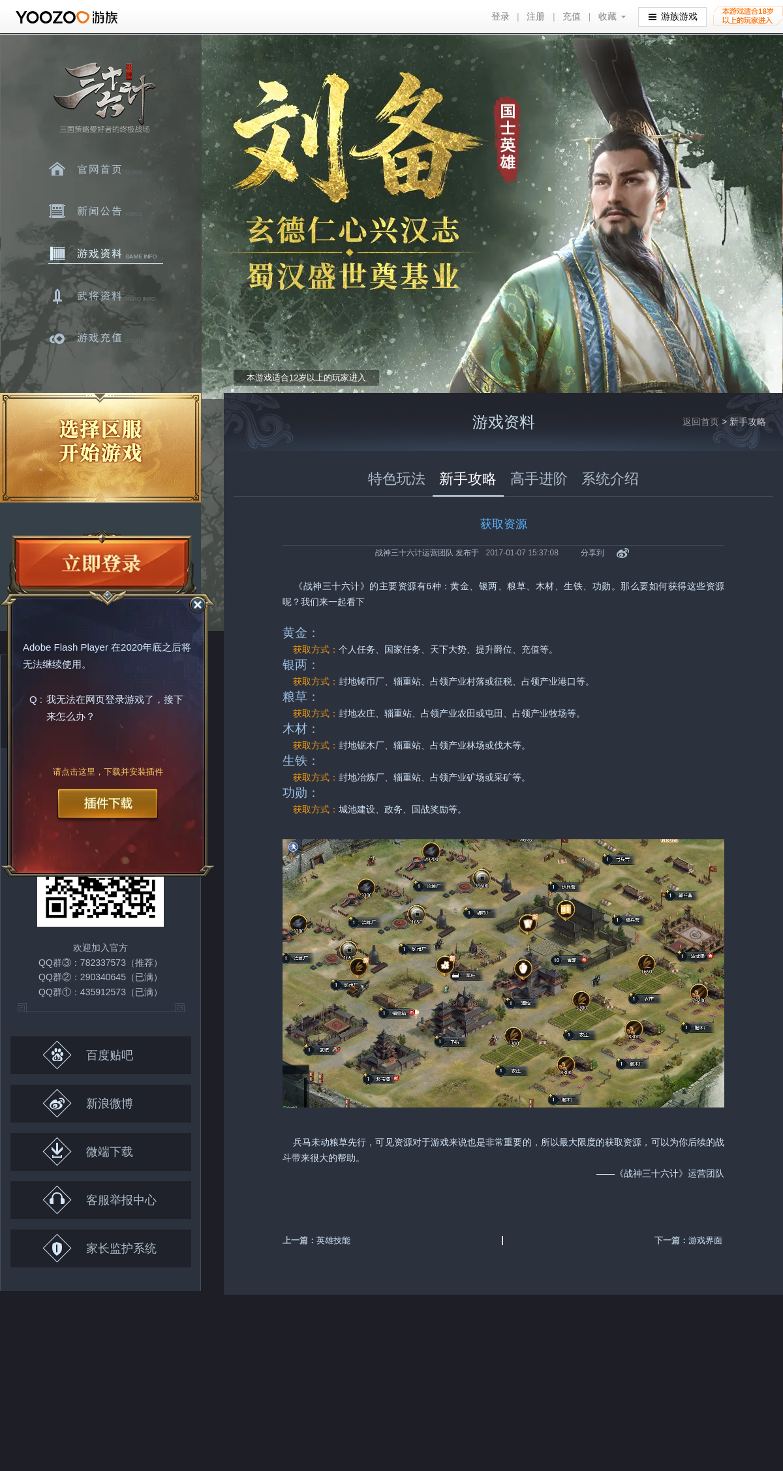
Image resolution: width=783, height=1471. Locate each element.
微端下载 (87, 1151)
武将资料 (105, 296)
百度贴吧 (87, 1055)
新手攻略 (468, 479)
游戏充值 (105, 338)
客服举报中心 (99, 1200)
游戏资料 (105, 254)
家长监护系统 (99, 1248)
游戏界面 (705, 1240)
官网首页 (105, 169)
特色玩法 (396, 479)
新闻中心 (105, 211)
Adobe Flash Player (65, 647)
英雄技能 (333, 1240)
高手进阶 (539, 479)
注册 (536, 17)
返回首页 (701, 421)
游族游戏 (673, 16)
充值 (571, 17)
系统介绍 (610, 479)
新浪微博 (87, 1103)
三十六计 (103, 98)
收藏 (607, 17)
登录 (500, 17)
